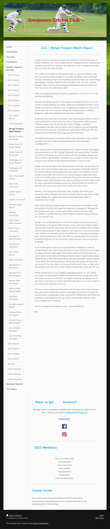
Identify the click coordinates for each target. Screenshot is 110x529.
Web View (99, 518)
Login (101, 515)
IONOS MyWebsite (40, 523)
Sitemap (18, 515)
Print (10, 515)
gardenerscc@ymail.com (76, 412)
